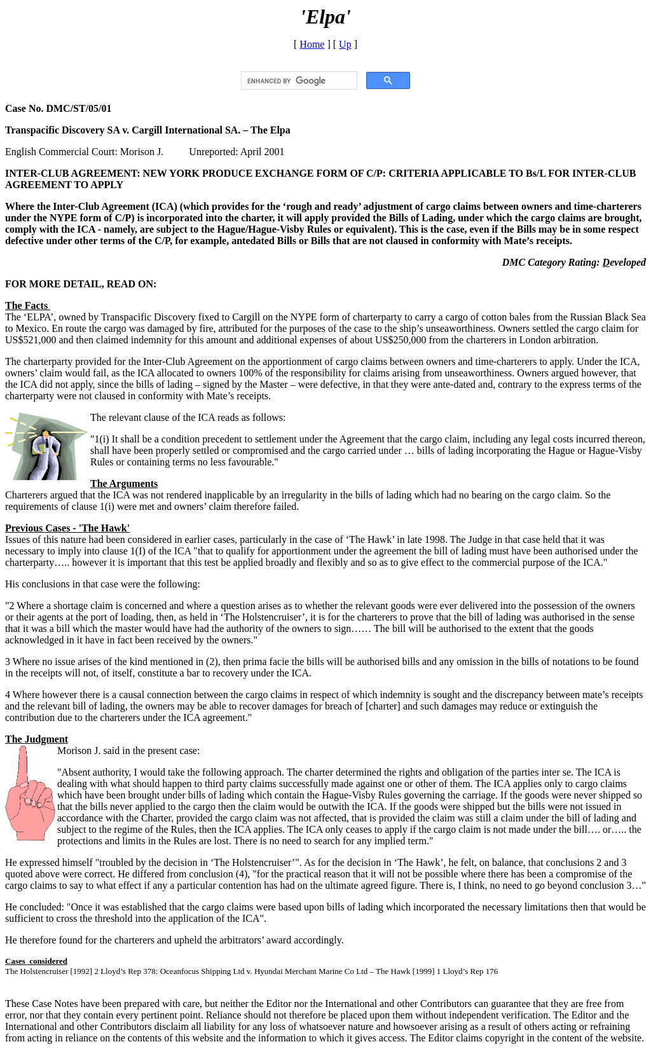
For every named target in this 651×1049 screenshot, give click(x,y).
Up (345, 44)
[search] (297, 80)
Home (311, 44)
